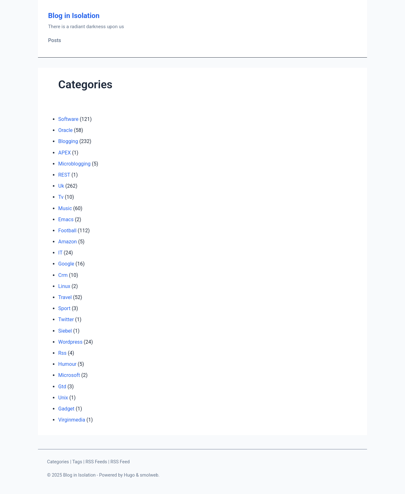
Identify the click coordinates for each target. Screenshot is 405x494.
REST (64, 175)
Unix (63, 398)
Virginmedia (71, 420)
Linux (64, 286)
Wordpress (70, 342)
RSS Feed (120, 462)
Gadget (66, 409)
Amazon (67, 242)
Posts (54, 40)
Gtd (62, 387)
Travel (65, 297)
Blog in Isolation (74, 15)
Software (68, 119)
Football (67, 231)
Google (66, 264)
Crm (63, 275)
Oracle (65, 130)
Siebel (65, 331)
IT (60, 253)
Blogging (68, 141)
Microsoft (69, 375)
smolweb (149, 475)
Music (65, 208)
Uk (61, 186)
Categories (58, 462)
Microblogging (74, 164)
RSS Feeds (96, 462)
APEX (64, 153)
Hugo (129, 475)
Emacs (65, 219)
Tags (77, 462)
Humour (67, 364)
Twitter (66, 319)
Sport (64, 308)
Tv (61, 197)
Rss (62, 353)
